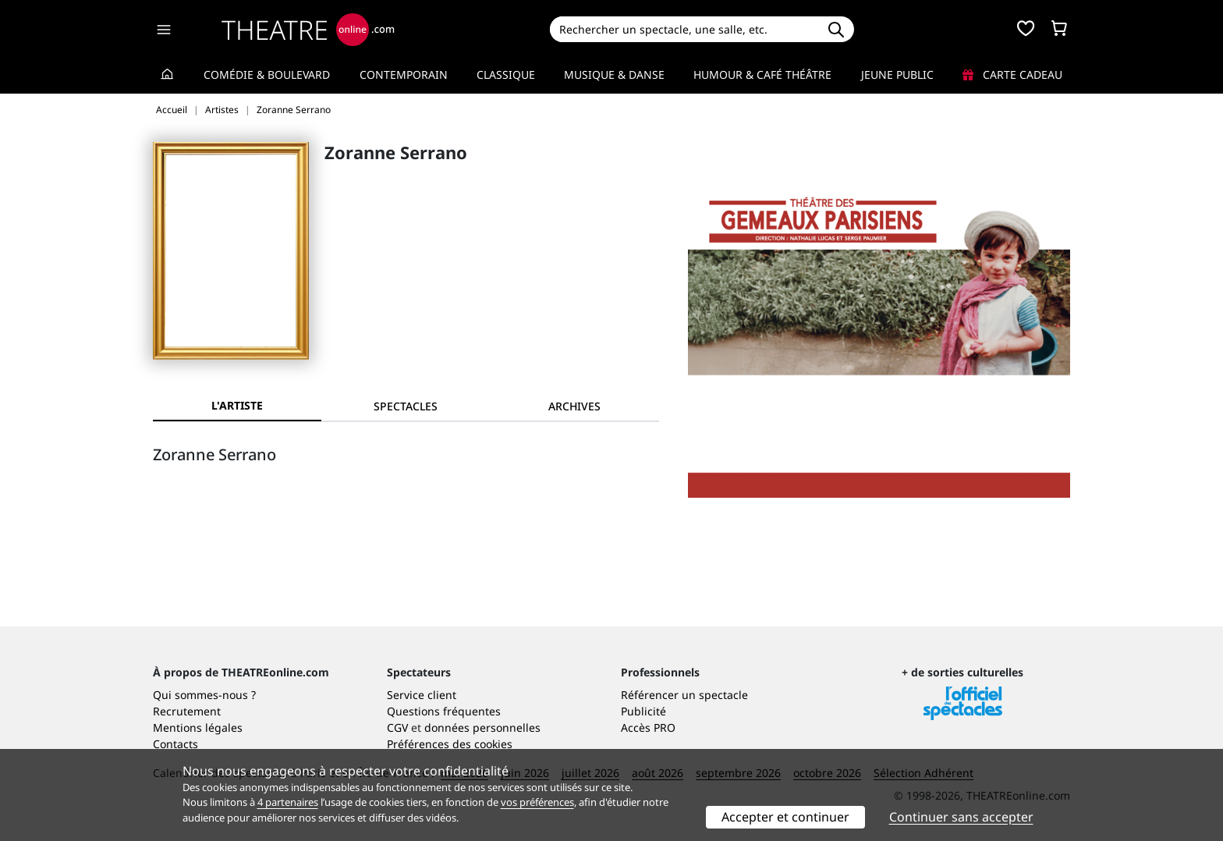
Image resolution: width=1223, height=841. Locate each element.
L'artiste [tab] (237, 405)
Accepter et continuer (785, 816)
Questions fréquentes (444, 711)
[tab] (405, 406)
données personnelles (482, 727)
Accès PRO (648, 727)
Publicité (643, 711)
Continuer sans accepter (961, 816)
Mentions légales (198, 727)
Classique (506, 74)
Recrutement (187, 711)
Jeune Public (897, 74)
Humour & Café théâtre (762, 74)
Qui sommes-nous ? (204, 694)
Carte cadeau (1012, 74)
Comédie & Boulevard (267, 74)
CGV (397, 727)
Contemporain (404, 74)
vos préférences (537, 802)
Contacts (175, 743)
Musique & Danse (614, 74)
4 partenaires (287, 802)
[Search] (683, 29)
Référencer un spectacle (684, 694)
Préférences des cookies (449, 743)
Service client (421, 694)
